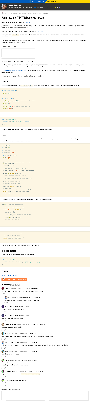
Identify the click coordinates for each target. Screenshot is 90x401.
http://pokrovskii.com (22, 318)
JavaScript (27, 22)
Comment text (6, 384)
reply (4, 288)
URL (46, 395)
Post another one (15, 279)
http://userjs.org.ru (16, 282)
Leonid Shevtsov (14, 5)
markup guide (15, 384)
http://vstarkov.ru (20, 365)
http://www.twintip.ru (14, 327)
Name (3, 395)
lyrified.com (39, 31)
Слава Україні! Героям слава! (45, 1)
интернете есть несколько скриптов (15, 70)
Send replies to (19, 398)
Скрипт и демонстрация (9, 269)
